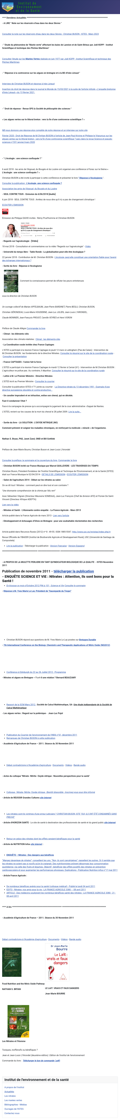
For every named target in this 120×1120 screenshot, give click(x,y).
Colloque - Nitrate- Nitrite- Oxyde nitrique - (50, 792)
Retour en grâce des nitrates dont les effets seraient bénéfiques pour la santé (43, 838)
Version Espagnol (76, 546)
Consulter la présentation (15, 356)
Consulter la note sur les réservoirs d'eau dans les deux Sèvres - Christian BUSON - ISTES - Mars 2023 (50, 34)
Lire (70, 411)
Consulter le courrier (45, 381)
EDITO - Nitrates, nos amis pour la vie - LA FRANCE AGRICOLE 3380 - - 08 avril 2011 (46, 889)
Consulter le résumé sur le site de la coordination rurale (86, 353)
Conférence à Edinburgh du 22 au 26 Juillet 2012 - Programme (36, 672)
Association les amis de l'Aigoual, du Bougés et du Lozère (29, 188)
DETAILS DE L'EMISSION (53, 474)
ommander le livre (36, 328)
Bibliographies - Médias (15, 1104)
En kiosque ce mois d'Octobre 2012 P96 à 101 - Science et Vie (35, 585)
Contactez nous (11, 1113)
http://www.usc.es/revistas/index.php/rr (91, 532)
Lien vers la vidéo (10, 504)
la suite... (76, 411)
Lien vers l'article (61, 515)
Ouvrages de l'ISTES (13, 1109)
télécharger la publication (74, 571)
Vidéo (88, 246)
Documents (58, 765)
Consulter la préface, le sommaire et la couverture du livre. (30, 460)
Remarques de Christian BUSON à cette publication (30, 738)
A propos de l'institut (14, 1087)
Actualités (9, 1091)
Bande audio (80, 765)
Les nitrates (10, 1096)
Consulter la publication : (32, 183)
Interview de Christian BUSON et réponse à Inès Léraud (28, 83)
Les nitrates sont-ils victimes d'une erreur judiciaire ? (31, 814)
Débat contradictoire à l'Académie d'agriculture (28, 765)
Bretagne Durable (87, 639)
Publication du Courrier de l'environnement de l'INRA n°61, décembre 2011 (41, 735)
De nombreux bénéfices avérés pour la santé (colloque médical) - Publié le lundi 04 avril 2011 (50, 886)
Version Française (58, 546)
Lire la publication (14, 546)
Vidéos (68, 765)
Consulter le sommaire (75, 585)
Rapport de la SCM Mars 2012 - (21, 704)
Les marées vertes (13, 1100)
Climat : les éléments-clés (48, 339)
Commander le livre (67, 460)
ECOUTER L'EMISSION (12, 205)
